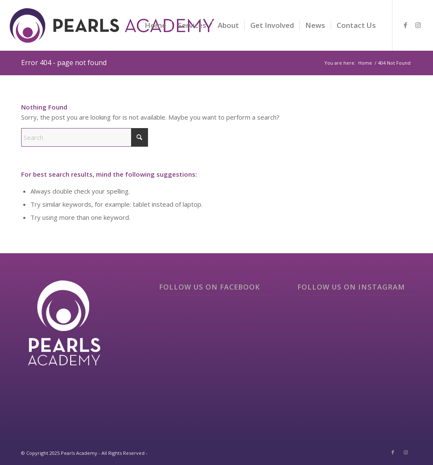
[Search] (84, 137)
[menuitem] (155, 25)
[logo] (112, 31)
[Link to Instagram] (418, 25)
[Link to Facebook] (405, 25)
